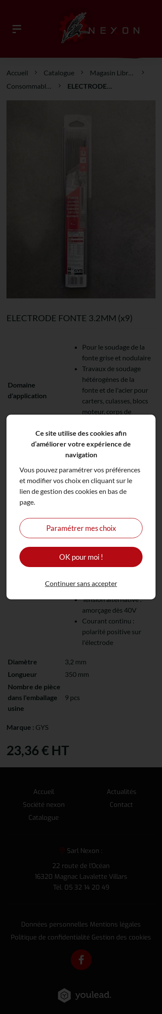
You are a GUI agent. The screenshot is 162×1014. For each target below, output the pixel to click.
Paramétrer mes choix (81, 528)
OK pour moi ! (81, 556)
